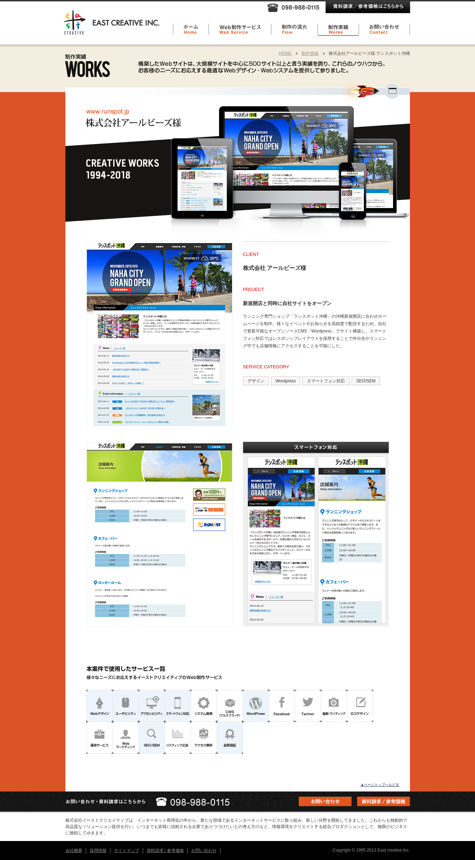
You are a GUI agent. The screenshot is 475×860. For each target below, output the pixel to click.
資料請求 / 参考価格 (165, 850)
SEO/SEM (365, 381)
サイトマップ (126, 850)
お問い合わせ (204, 850)
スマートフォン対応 (326, 381)
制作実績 (310, 53)
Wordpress (286, 381)
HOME (285, 53)
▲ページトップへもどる (380, 785)
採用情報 (98, 850)
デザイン (256, 381)
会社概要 (73, 850)
